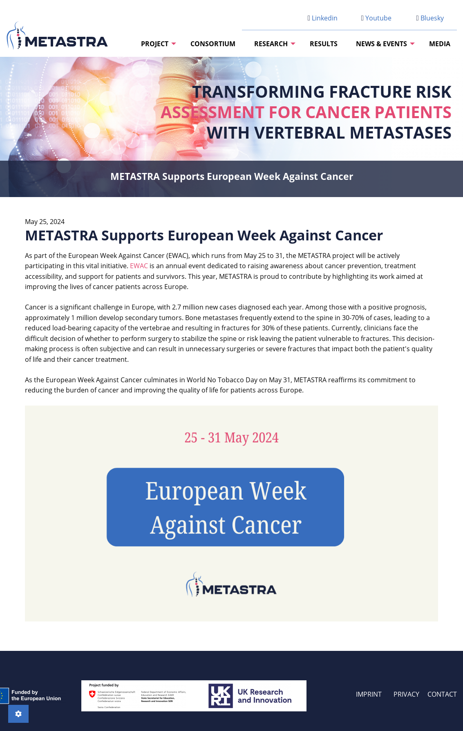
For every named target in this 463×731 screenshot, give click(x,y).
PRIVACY (406, 694)
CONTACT (442, 694)
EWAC (139, 265)
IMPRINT (369, 694)
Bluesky (430, 17)
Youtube (376, 17)
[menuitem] (156, 43)
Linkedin (323, 17)
